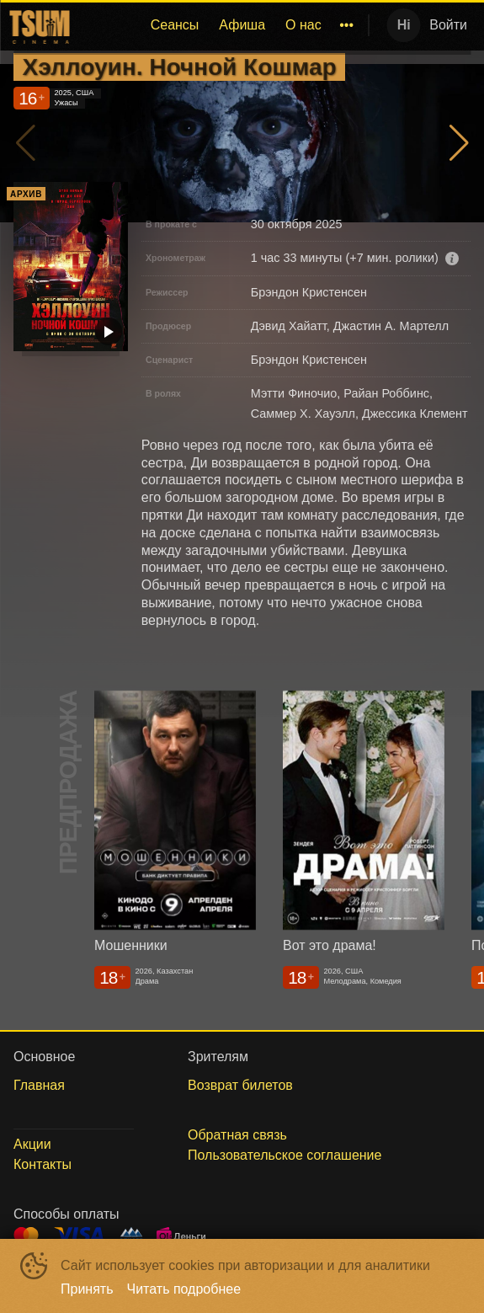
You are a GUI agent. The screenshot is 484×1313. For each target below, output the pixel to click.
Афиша (242, 25)
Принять (87, 1289)
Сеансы (175, 25)
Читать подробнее (184, 1289)
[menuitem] (175, 25)
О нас (303, 25)
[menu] (218, 25)
